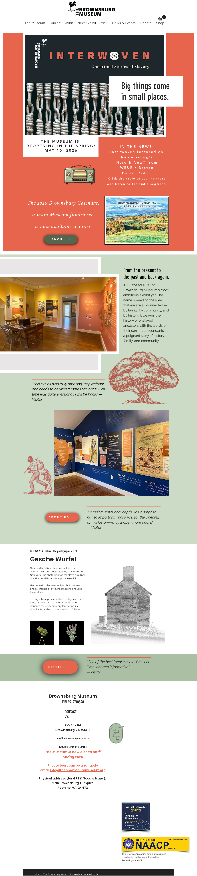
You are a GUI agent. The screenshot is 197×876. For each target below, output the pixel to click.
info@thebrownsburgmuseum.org (73, 738)
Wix (98, 874)
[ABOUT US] (62, 517)
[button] (162, 17)
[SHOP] (60, 239)
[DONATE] (60, 667)
